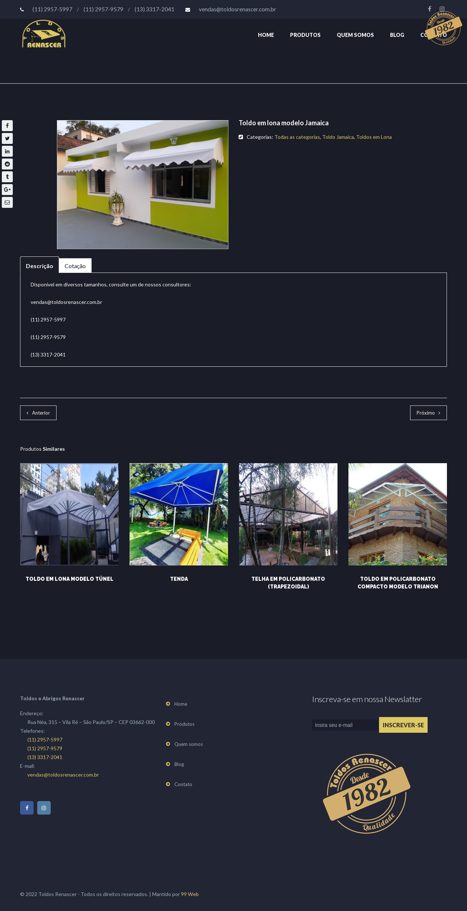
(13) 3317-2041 (154, 9)
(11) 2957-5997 (52, 9)
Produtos (305, 35)
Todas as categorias (297, 137)
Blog (397, 35)
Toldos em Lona (374, 137)
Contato (183, 784)
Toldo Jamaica (338, 137)
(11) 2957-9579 (103, 9)
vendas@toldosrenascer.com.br (237, 9)
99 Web (190, 894)
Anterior (41, 413)
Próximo (426, 413)
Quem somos (355, 35)
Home (266, 35)
